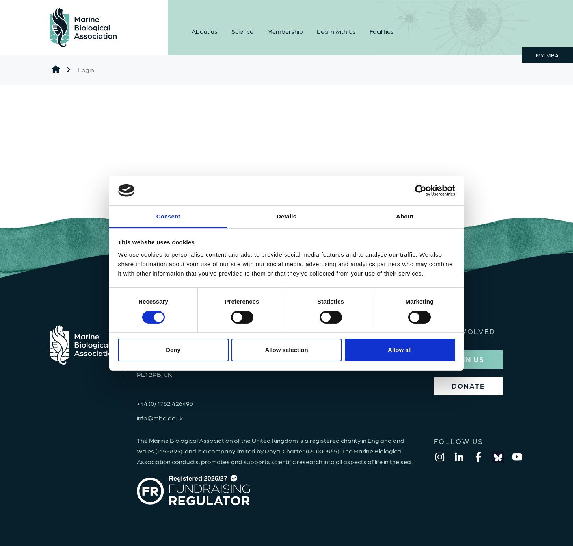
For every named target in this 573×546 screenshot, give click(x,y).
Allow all (400, 349)
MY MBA (547, 55)
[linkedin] (459, 457)
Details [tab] (286, 216)
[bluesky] (498, 457)
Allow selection (286, 349)
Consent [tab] (168, 216)
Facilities (382, 31)
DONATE (468, 385)
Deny (173, 349)
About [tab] (404, 216)
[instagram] (440, 457)
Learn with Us (336, 31)
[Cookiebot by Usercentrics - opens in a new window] (420, 190)
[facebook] (478, 457)
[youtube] (517, 457)
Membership (285, 31)
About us (205, 31)
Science (242, 31)
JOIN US (468, 359)
